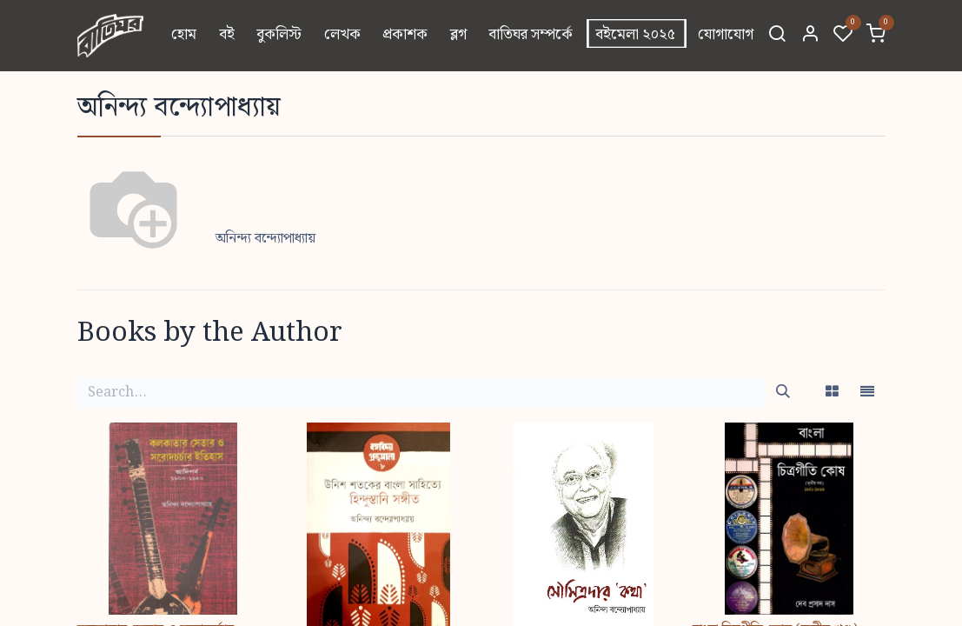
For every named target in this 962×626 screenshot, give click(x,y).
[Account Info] (809, 35)
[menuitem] (184, 35)
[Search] (776, 35)
